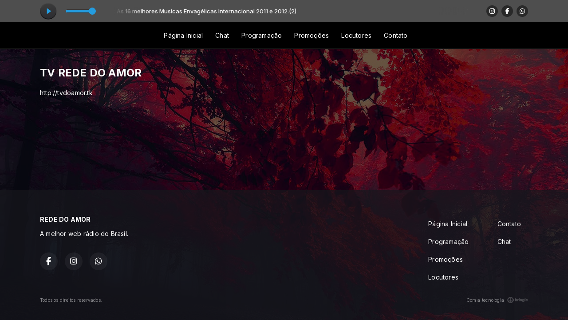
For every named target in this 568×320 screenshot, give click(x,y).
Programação (261, 35)
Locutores (356, 35)
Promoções (311, 35)
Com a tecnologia (497, 300)
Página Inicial (183, 35)
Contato (395, 35)
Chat (222, 35)
